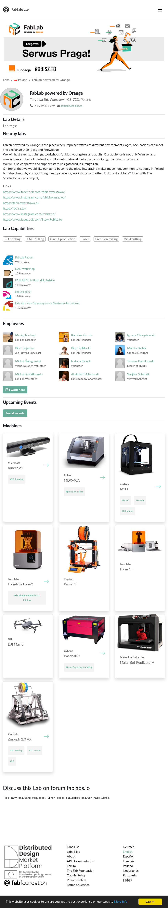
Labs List (73, 847)
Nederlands (131, 870)
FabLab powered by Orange (51, 79)
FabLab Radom (24, 257)
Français (128, 861)
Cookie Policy (76, 875)
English (128, 851)
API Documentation (80, 861)
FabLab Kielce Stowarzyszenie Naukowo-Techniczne (47, 303)
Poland (20, 79)
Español (128, 856)
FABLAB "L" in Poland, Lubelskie (35, 280)
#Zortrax (140, 500)
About (71, 856)
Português (130, 875)
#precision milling (74, 491)
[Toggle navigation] (160, 9)
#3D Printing (16, 750)
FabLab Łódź (23, 291)
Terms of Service (78, 884)
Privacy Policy (76, 880)
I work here (15, 389)
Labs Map (73, 851)
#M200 (125, 500)
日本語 (127, 880)
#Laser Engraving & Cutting (79, 667)
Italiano (128, 866)
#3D (12, 761)
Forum (71, 866)
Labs (6, 79)
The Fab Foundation (80, 870)
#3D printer (127, 511)
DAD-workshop (25, 269)
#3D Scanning (16, 479)
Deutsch (129, 847)
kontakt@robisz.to (71, 105)
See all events (15, 413)
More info (121, 902)
